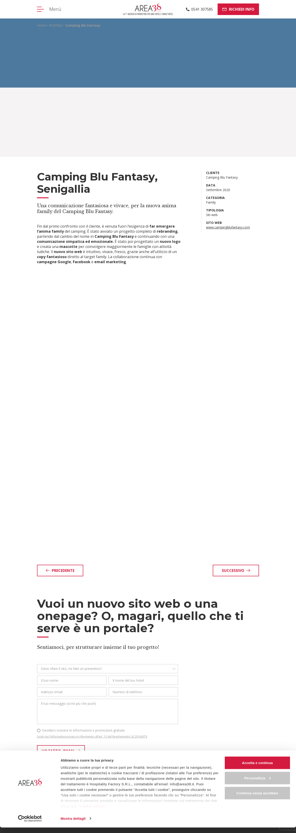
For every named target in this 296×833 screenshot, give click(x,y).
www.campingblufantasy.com (228, 227)
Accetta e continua (257, 768)
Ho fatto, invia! (61, 751)
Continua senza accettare (257, 798)
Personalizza (257, 783)
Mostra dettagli (73, 824)
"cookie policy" (91, 812)
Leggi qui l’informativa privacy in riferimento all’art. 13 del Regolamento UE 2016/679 (92, 736)
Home (41, 25)
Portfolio (55, 25)
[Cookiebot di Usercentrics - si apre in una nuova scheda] (30, 824)
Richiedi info (238, 9)
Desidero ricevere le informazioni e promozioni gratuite (83, 730)
